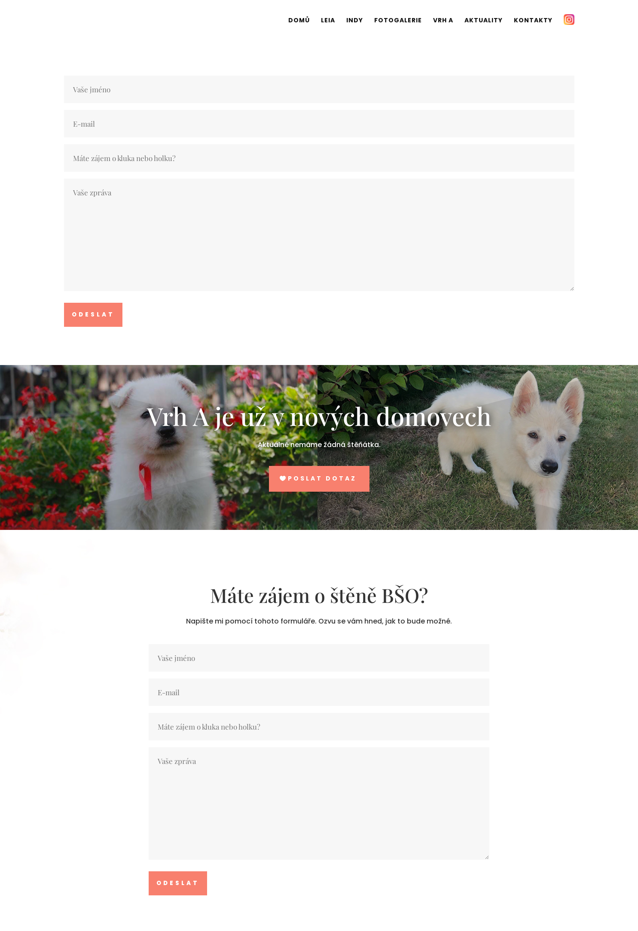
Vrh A (443, 20)
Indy (354, 20)
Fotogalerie (398, 20)
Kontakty (533, 20)
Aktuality (483, 20)
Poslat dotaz (322, 478)
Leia (328, 20)
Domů (299, 20)
